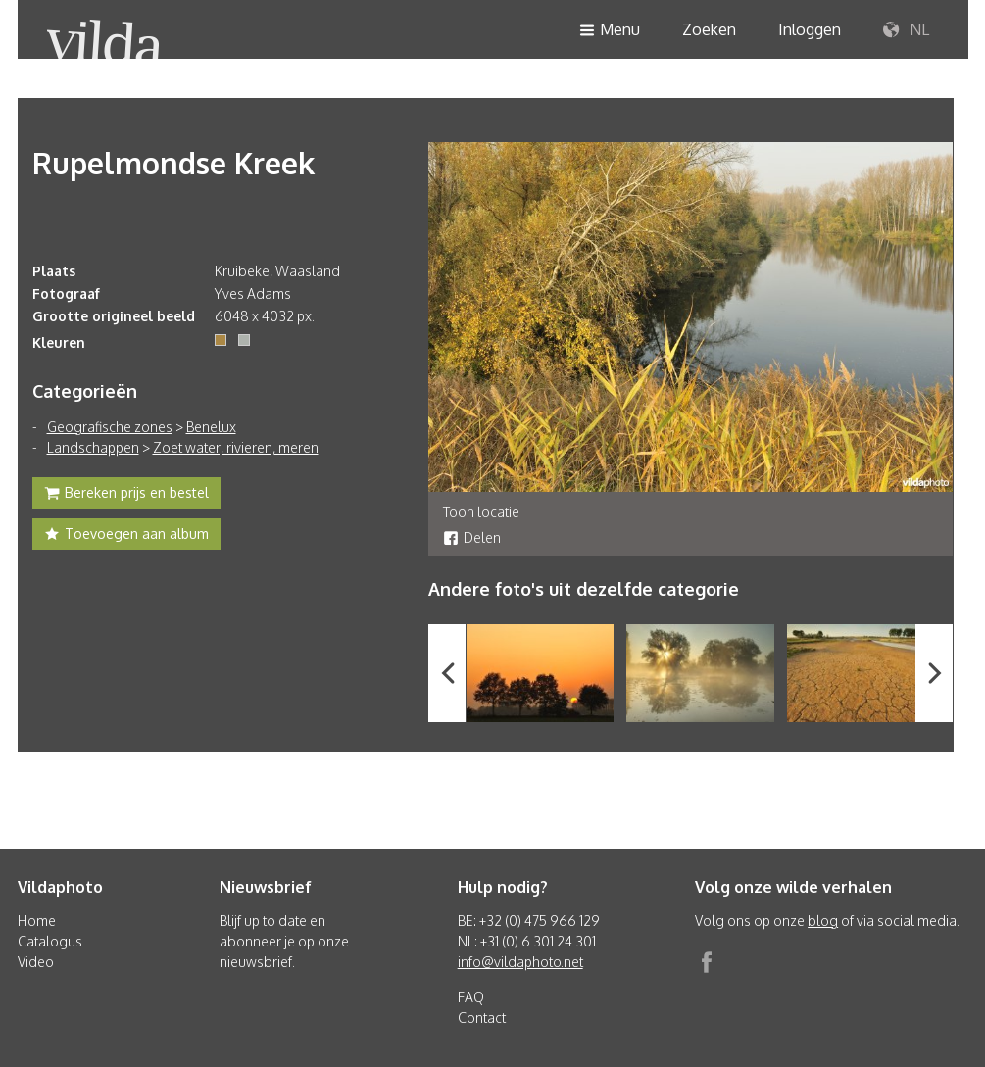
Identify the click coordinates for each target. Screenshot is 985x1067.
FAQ (471, 997)
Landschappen (93, 447)
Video (36, 961)
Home (37, 920)
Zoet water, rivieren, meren (236, 447)
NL (906, 30)
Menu (609, 31)
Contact (482, 1017)
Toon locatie (481, 512)
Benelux (211, 426)
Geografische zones (109, 426)
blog (823, 920)
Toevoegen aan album (126, 536)
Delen (472, 537)
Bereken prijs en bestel (126, 495)
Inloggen (809, 29)
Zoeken (709, 29)
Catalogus (50, 941)
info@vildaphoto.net (520, 961)
